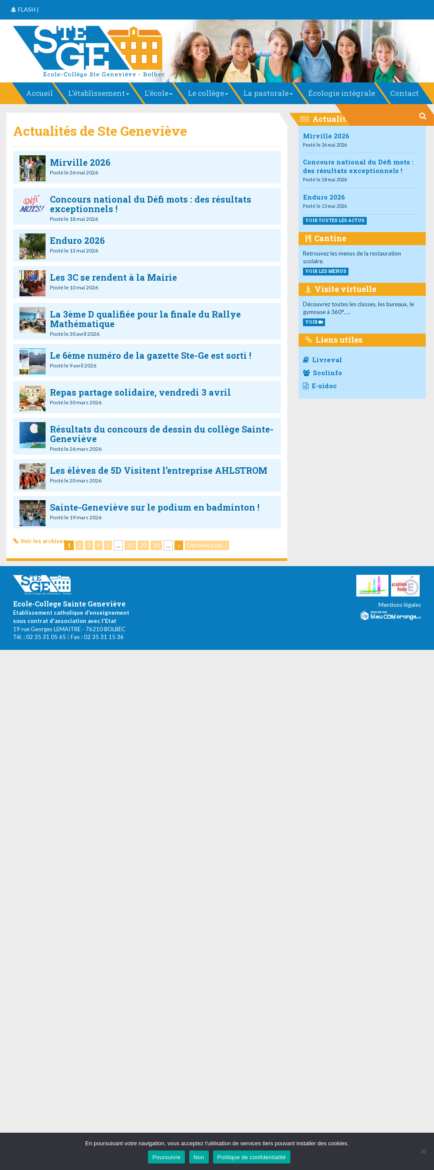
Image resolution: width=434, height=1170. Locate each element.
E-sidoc (320, 385)
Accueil (39, 93)
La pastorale (268, 93)
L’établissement (98, 93)
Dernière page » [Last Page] (207, 545)
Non (199, 1157)
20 (143, 545)
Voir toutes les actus (335, 220)
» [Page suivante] (179, 545)
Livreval (322, 359)
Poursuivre (166, 1157)
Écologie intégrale (341, 93)
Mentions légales (399, 604)
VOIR (314, 322)
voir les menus (325, 271)
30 (156, 545)
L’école (159, 93)
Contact (404, 93)
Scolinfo (322, 372)
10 (130, 545)
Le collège (208, 93)
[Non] (423, 1151)
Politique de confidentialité (251, 1157)
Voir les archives (43, 540)
